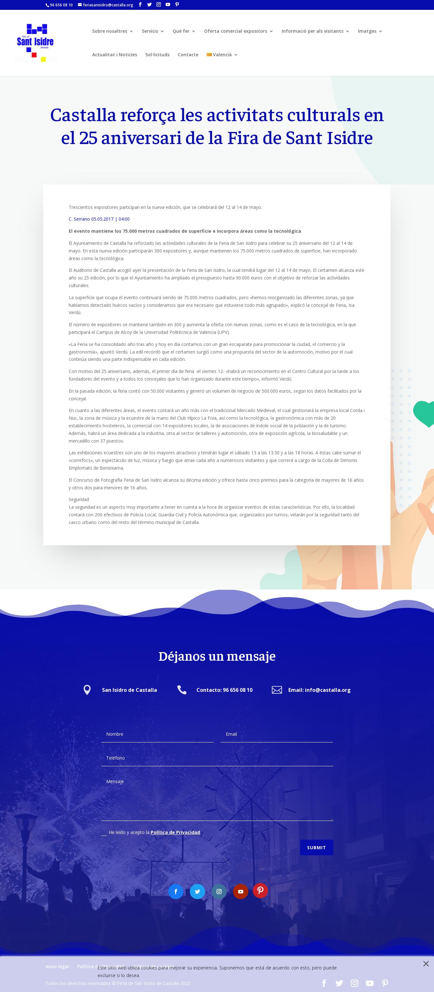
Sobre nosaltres (109, 31)
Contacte (188, 55)
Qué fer (181, 31)
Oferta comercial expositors (235, 31)
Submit (316, 842)
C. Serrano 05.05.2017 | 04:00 (99, 219)
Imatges (367, 31)
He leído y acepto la (150, 826)
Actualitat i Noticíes (114, 55)
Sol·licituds (157, 55)
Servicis (150, 31)
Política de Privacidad (175, 826)
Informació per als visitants (312, 31)
